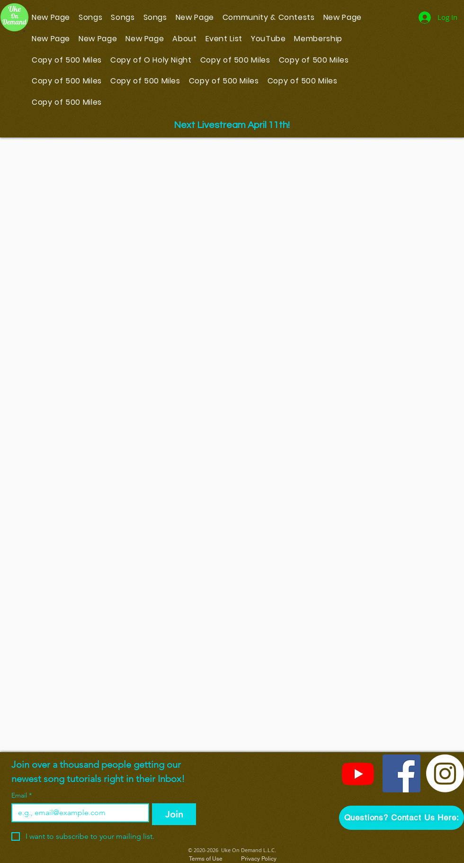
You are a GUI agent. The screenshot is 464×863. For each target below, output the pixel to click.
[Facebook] (401, 773)
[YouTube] (358, 773)
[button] (401, 818)
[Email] (77, 812)
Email (21, 795)
